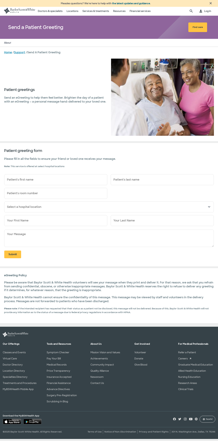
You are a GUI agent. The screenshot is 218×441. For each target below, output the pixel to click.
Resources (119, 13)
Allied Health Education (192, 372)
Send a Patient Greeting (29, 44)
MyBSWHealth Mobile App (18, 391)
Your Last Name (124, 222)
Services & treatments (95, 13)
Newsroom (97, 379)
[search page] (191, 13)
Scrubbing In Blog (57, 403)
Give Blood (140, 366)
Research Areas (187, 385)
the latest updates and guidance (131, 4)
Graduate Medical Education (195, 366)
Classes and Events (14, 354)
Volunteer (140, 354)
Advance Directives (58, 391)
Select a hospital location (24, 209)
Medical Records (57, 366)
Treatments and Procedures (19, 385)
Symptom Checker (58, 354)
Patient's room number (22, 195)
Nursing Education (189, 379)
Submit (13, 256)
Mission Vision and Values (105, 354)
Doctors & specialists (50, 13)
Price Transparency (58, 372)
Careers (183, 360)
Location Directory (14, 372)
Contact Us (97, 385)
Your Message (16, 236)
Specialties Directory (15, 379)
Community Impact (102, 366)
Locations (72, 13)
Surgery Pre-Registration (62, 397)
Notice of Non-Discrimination (120, 433)
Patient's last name (126, 181)
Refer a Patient (187, 354)
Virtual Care (10, 360)
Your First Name (17, 222)
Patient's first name (20, 181)
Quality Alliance (99, 372)
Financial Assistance (59, 385)
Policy (51, 44)
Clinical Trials (185, 391)
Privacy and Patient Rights (154, 433)
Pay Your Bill (54, 360)
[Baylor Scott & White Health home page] (19, 13)
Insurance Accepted (59, 379)
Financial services (140, 13)
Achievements (99, 360)
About (7, 44)
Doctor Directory (13, 366)
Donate (138, 360)
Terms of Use (95, 433)
